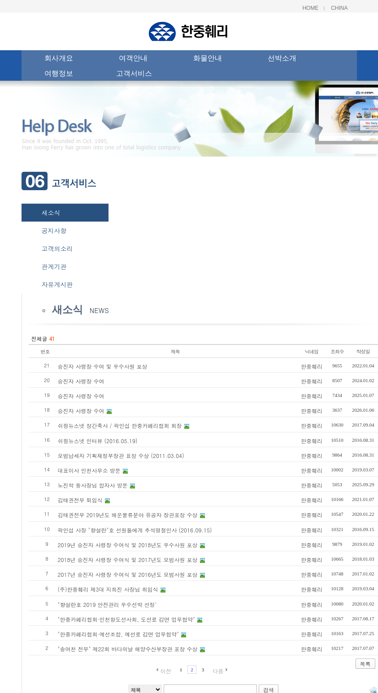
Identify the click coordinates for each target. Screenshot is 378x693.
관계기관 (54, 266)
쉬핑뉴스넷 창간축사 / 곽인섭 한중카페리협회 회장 (120, 425)
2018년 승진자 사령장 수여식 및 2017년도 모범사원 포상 (128, 559)
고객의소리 (57, 248)
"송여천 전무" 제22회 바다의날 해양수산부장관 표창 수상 (128, 649)
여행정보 (58, 74)
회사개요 (58, 59)
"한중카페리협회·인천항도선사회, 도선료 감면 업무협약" (127, 619)
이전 (166, 671)
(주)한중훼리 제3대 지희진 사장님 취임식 (108, 589)
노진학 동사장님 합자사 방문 (93, 485)
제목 (175, 351)
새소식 (51, 212)
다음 (218, 671)
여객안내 (133, 59)
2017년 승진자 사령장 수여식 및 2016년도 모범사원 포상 (128, 574)
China (339, 8)
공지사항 (54, 230)
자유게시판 (57, 284)
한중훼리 (311, 366)
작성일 (363, 351)
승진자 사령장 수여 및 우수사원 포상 (103, 366)
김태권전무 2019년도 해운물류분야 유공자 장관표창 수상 (128, 515)
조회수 (337, 351)
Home (310, 8)
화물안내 (207, 59)
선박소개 (282, 59)
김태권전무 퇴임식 (80, 500)
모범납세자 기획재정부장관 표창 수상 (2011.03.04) (121, 455)
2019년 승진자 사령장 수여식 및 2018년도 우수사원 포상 (128, 545)
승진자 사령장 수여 (81, 381)
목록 (365, 663)
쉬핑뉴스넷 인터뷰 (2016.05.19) (98, 441)
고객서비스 (134, 74)
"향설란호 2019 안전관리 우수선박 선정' (107, 604)
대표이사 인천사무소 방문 (89, 470)
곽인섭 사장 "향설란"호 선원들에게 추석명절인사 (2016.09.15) (135, 530)
